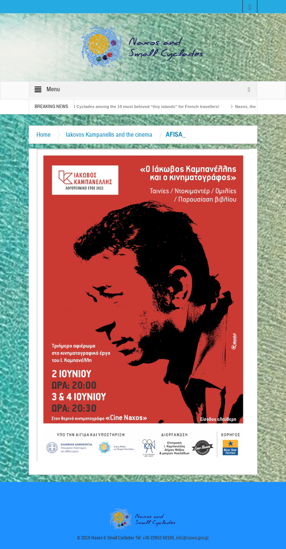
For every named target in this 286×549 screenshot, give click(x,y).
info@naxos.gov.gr (192, 538)
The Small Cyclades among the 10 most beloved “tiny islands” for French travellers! (140, 106)
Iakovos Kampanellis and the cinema (109, 135)
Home (43, 135)
